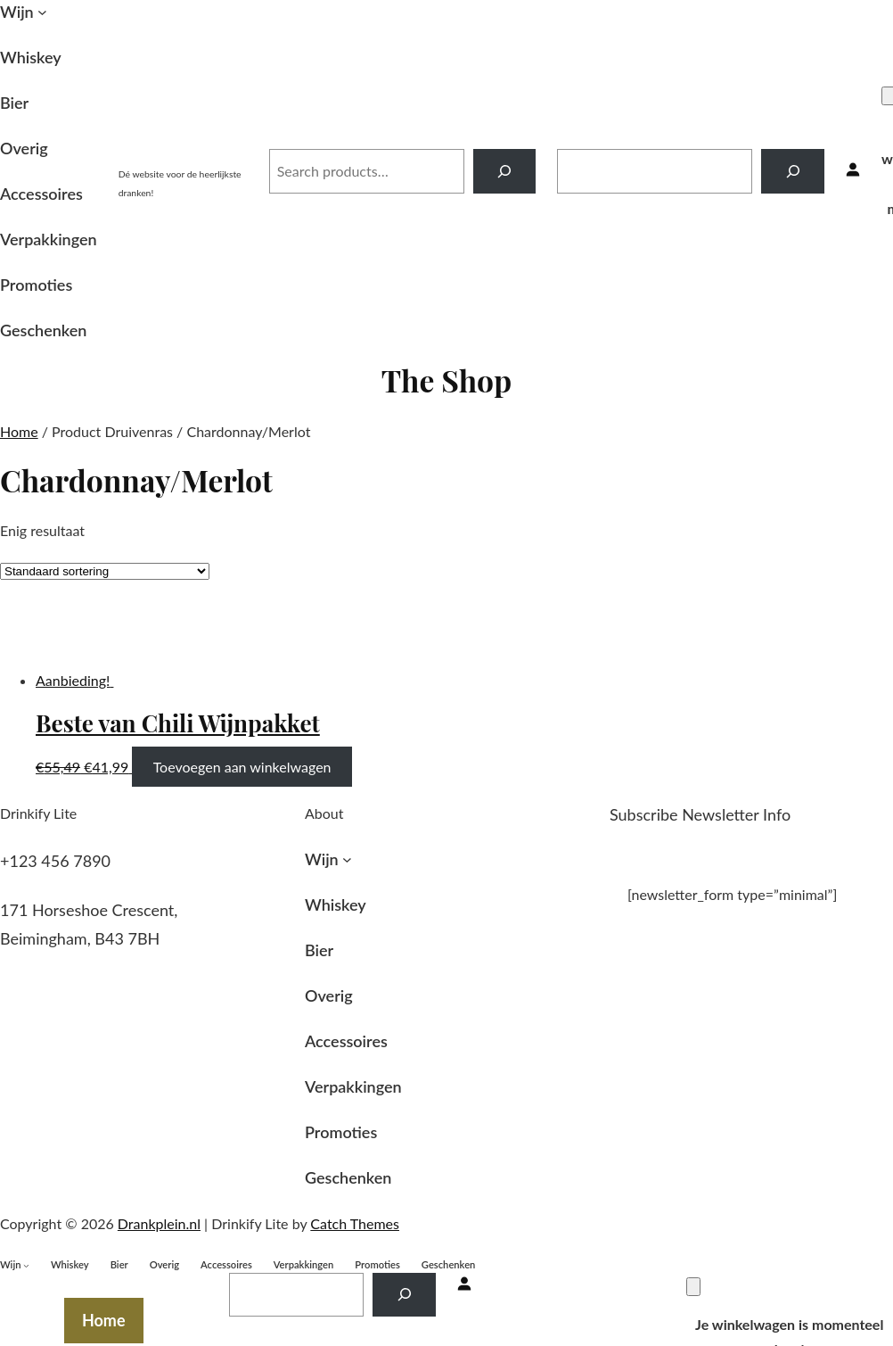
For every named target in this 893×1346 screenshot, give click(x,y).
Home (19, 431)
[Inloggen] (853, 170)
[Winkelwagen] (693, 1286)
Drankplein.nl (183, 152)
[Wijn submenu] (42, 12)
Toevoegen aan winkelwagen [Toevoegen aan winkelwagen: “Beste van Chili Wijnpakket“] (242, 766)
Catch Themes (354, 1223)
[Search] (505, 171)
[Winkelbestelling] (104, 571)
